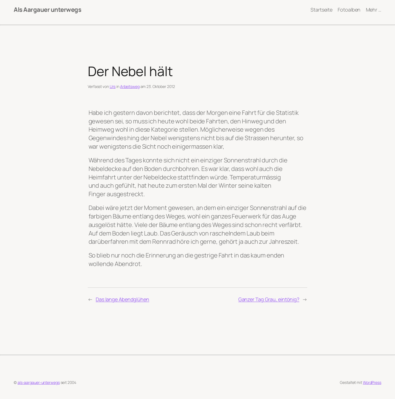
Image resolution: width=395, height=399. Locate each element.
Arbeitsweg (130, 86)
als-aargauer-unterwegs (39, 382)
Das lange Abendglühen (122, 299)
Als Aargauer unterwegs (47, 9)
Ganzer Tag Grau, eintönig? (268, 299)
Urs (113, 86)
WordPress (372, 382)
